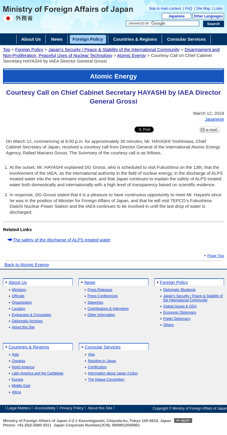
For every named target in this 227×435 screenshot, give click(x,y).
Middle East (21, 386)
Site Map (203, 8)
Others (168, 325)
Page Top (215, 256)
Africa (16, 392)
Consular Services (103, 346)
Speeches (95, 303)
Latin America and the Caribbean (38, 373)
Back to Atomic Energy (26, 264)
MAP (185, 420)
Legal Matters (18, 408)
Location (18, 309)
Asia (15, 354)
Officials (18, 296)
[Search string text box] (162, 24)
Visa (91, 354)
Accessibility (45, 408)
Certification (97, 367)
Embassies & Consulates (31, 315)
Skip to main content (165, 8)
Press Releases (99, 290)
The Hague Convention (106, 380)
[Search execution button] (213, 24)
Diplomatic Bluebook (179, 290)
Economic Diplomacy (179, 313)
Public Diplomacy (176, 319)
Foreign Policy (29, 49)
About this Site (23, 327)
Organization (22, 303)
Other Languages (208, 16)
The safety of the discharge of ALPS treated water (62, 239)
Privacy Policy (71, 408)
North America (23, 367)
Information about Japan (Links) (113, 373)
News (89, 282)
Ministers (19, 290)
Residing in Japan (102, 361)
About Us (18, 282)
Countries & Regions (29, 346)
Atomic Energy (131, 55)
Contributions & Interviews (108, 309)
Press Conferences (102, 296)
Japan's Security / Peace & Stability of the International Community (113, 49)
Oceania (18, 361)
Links (218, 8)
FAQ (188, 8)
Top (6, 49)
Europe (17, 380)
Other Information (101, 315)
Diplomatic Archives (27, 321)
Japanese (176, 16)
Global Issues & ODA (180, 306)
